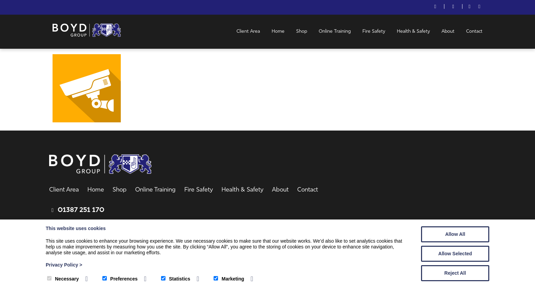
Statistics (175, 279)
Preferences (120, 279)
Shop (301, 31)
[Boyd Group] (87, 35)
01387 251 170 (81, 210)
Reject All (455, 273)
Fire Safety (373, 31)
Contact (474, 31)
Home (278, 31)
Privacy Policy (64, 265)
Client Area (248, 31)
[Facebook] (469, 7)
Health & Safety (413, 31)
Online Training (335, 31)
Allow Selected (455, 253)
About (448, 31)
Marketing (229, 279)
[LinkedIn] (479, 7)
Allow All (455, 234)
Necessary (63, 279)
